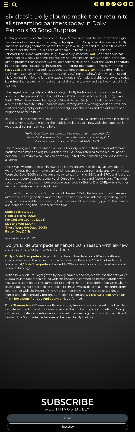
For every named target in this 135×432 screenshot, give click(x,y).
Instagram (87, 69)
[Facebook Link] (102, 4)
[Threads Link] (125, 4)
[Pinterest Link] (119, 4)
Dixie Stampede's (18, 305)
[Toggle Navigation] (6, 4)
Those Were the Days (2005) (26, 227)
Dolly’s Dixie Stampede (22, 256)
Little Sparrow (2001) (20, 211)
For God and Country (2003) (25, 219)
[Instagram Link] (96, 4)
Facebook (12, 69)
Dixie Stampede (36, 264)
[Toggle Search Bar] (14, 4)
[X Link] (108, 4)
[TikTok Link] (113, 4)
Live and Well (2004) (20, 223)
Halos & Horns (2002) (20, 215)
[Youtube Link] (131, 4)
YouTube (95, 54)
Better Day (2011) (17, 231)
